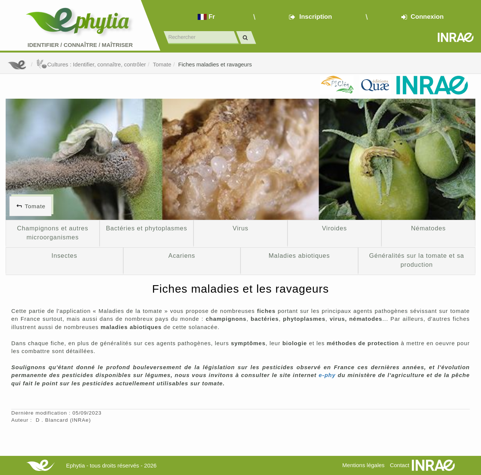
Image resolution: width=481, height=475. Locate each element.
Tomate (162, 64)
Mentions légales (363, 465)
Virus (240, 228)
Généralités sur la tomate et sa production (416, 260)
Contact (399, 465)
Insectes (64, 255)
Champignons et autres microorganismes (52, 233)
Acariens (181, 255)
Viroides (334, 228)
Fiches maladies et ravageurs (215, 64)
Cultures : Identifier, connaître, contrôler (91, 64)
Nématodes (428, 228)
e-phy (327, 375)
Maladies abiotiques (299, 255)
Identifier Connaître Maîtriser (80, 45)
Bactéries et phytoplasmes (146, 228)
